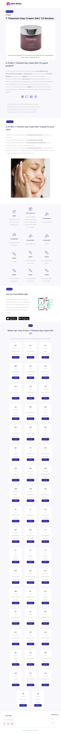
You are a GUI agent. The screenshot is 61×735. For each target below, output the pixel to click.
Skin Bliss (9, 716)
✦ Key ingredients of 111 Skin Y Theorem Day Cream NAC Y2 (22, 109)
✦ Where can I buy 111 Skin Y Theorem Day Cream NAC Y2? (22, 112)
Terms (52, 718)
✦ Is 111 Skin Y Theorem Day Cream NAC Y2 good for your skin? (22, 104)
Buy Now (15, 357)
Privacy (53, 722)
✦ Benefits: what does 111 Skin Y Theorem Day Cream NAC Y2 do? (23, 106)
